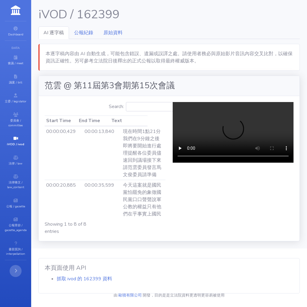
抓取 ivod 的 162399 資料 (120, 278)
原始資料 (149, 32)
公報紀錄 (119, 32)
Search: (173, 106)
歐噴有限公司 (148, 295)
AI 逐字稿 (89, 32)
